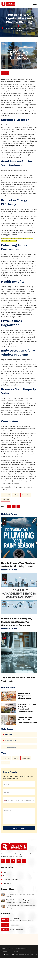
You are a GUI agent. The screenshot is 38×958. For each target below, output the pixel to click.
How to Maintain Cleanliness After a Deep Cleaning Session (27, 720)
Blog (22, 26)
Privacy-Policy (9, 954)
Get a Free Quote (19, 828)
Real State (6, 499)
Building (15, 495)
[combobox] (5, 800)
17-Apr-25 (5, 73)
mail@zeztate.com (16, 930)
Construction (26, 495)
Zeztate (20, 449)
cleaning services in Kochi (16, 145)
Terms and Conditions (10, 879)
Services (6, 876)
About (5, 872)
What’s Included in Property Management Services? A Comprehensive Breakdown (16, 621)
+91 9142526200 (15, 925)
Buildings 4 (9, 734)
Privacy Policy (7, 883)
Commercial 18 (10, 741)
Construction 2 (10, 747)
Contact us (5, 487)
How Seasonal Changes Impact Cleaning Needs (25, 695)
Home (15, 26)
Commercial (6, 495)
